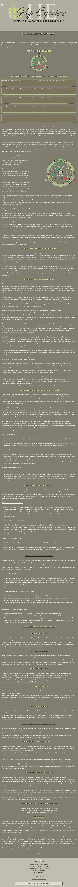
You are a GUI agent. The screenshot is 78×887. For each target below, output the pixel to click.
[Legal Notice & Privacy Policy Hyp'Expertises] (39, 883)
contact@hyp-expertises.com (39, 879)
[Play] (2, 4)
